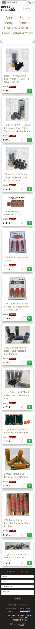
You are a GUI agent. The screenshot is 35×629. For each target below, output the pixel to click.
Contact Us (12, 611)
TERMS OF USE (11, 608)
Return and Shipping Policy (18, 605)
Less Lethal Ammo (17, 33)
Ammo (11, 18)
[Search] (17, 2)
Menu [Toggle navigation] (28, 8)
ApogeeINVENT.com (19, 620)
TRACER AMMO (16, 28)
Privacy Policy (24, 608)
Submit (17, 598)
